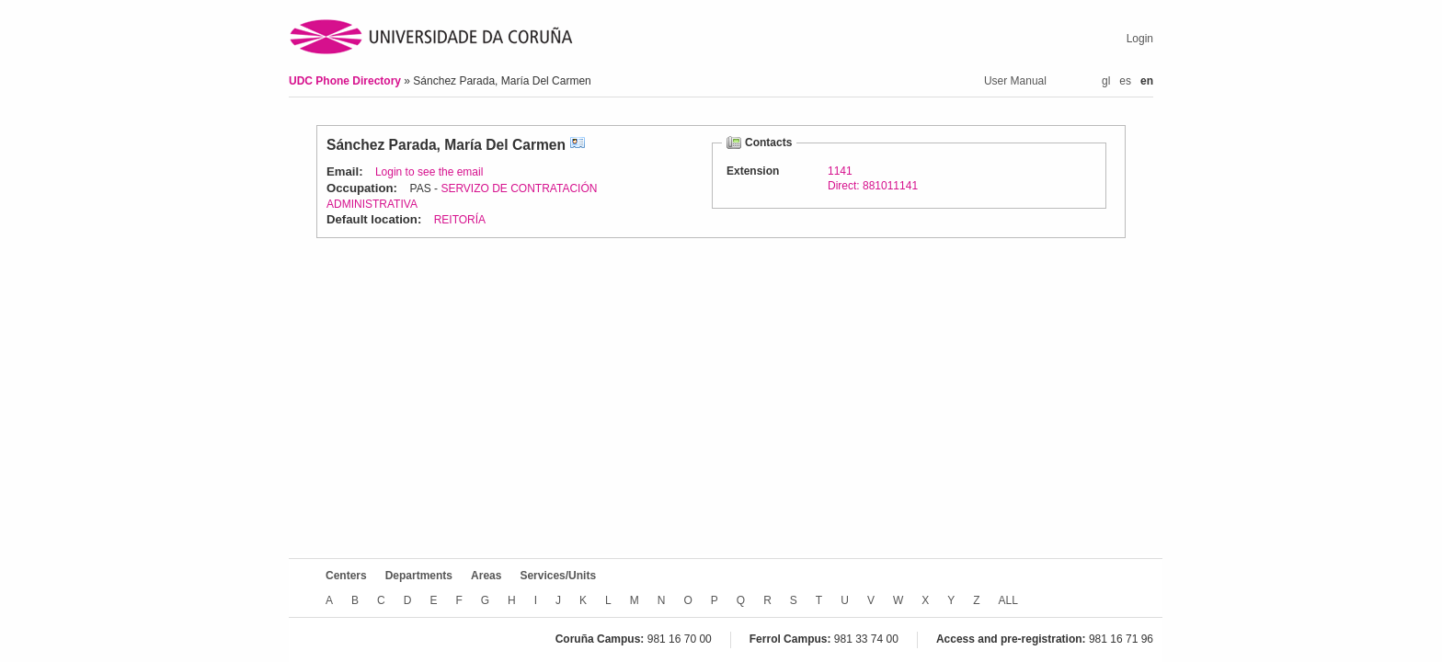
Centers (346, 575)
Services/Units (558, 575)
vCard (577, 144)
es (1125, 80)
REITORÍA (460, 219)
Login (1140, 38)
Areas (486, 575)
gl (1106, 80)
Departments (418, 575)
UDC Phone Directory (346, 80)
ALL (1008, 600)
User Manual (1015, 80)
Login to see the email (429, 172)
